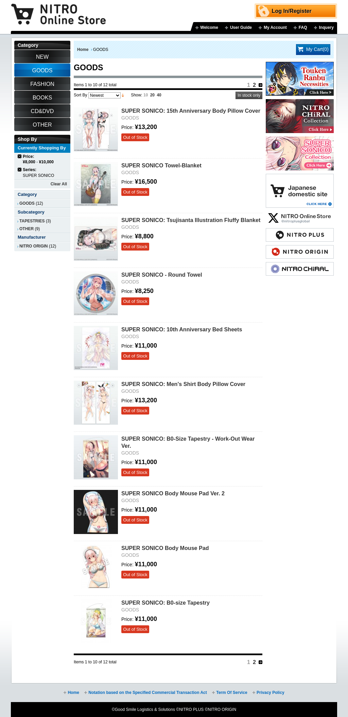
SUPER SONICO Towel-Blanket (161, 165)
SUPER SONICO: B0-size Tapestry (165, 603)
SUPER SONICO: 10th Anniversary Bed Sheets (181, 329)
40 (159, 95)
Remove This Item (20, 156)
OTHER (26, 228)
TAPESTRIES (32, 221)
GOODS (27, 203)
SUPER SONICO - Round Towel (161, 275)
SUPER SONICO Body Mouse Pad (165, 548)
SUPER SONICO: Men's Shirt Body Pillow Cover (183, 384)
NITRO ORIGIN (33, 246)
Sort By (80, 95)
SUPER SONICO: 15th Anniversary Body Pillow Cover (190, 111)
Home (82, 49)
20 (152, 95)
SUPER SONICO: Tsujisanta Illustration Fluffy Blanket (190, 220)
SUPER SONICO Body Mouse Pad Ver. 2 (173, 493)
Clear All (59, 184)
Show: (136, 95)
